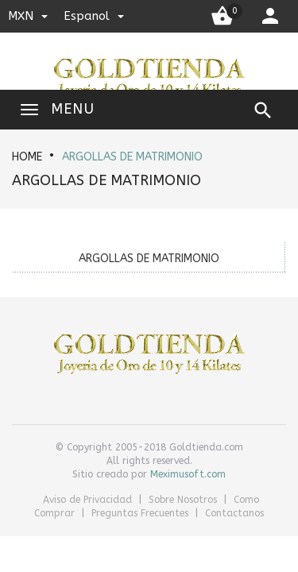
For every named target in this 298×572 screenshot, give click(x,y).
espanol (94, 16)
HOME (27, 157)
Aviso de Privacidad (89, 499)
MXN (28, 16)
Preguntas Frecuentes (141, 513)
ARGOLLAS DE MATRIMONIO (132, 157)
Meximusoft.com (188, 474)
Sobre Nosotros (184, 499)
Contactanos (234, 513)
